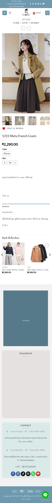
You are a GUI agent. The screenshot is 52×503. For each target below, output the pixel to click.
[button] (4, 13)
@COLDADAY (29, 466)
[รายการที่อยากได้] (47, 13)
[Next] (49, 260)
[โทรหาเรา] (41, 4)
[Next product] (23, 28)
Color (4, 149)
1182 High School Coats (38, 270)
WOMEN (35, 23)
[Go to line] (45, 494)
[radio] (7, 154)
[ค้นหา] (10, 12)
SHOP (37, 13)
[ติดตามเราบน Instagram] (33, 4)
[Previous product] (29, 28)
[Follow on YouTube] (43, 4)
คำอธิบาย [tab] (5, 206)
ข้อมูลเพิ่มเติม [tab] (7, 212)
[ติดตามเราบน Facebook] (30, 4)
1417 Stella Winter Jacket (13, 270)
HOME (16, 23)
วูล (8, 195)
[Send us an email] (38, 4)
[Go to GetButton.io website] (45, 500)
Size (4, 158)
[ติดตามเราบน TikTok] (35, 4)
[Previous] (2, 260)
